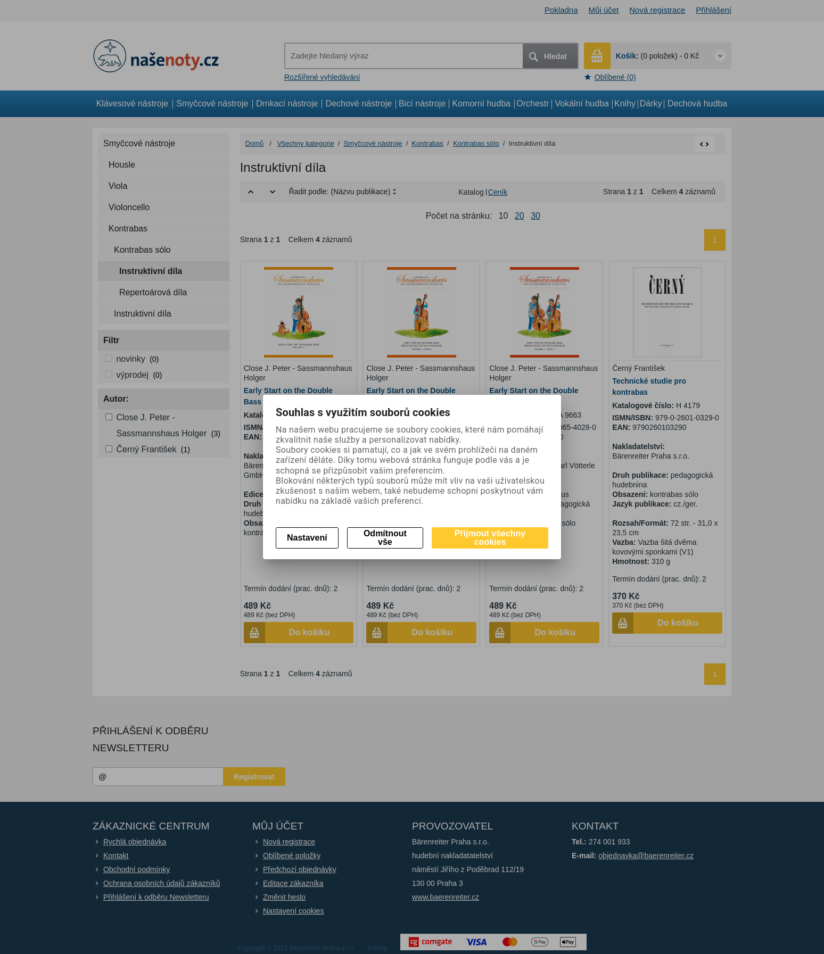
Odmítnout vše (385, 537)
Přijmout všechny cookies (490, 537)
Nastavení (307, 537)
